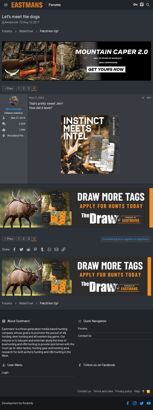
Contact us (84, 391)
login (5, 372)
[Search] (148, 4)
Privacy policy (123, 391)
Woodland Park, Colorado (21, 135)
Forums (82, 328)
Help (137, 391)
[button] (6, 5)
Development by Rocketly (17, 403)
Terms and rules (103, 391)
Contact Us (84, 335)
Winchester (13, 109)
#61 (149, 97)
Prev (10, 88)
